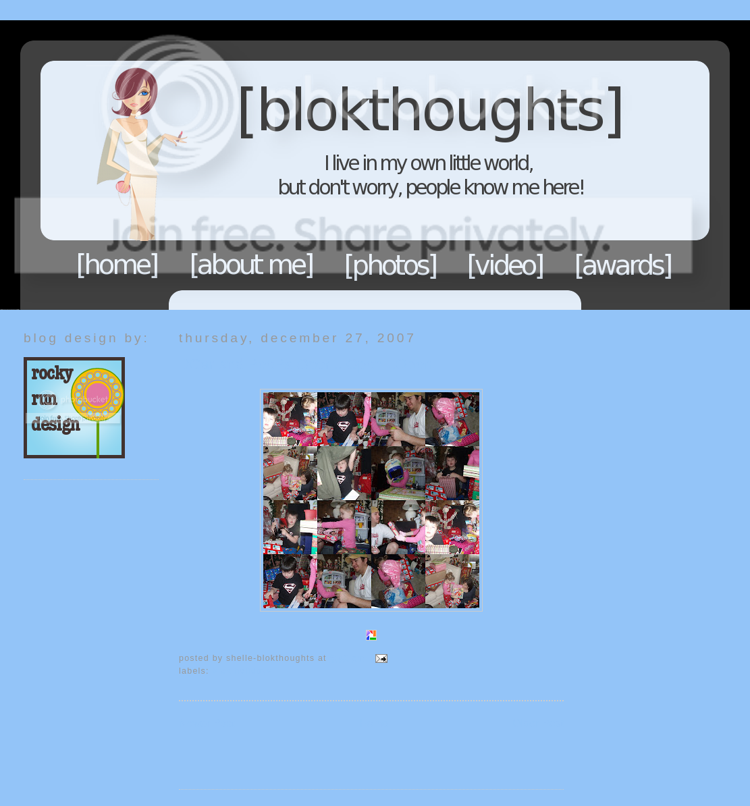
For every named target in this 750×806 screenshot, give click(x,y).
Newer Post (207, 723)
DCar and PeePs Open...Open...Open (306, 364)
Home (117, 264)
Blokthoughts (337, 165)
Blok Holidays (242, 671)
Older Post (538, 723)
